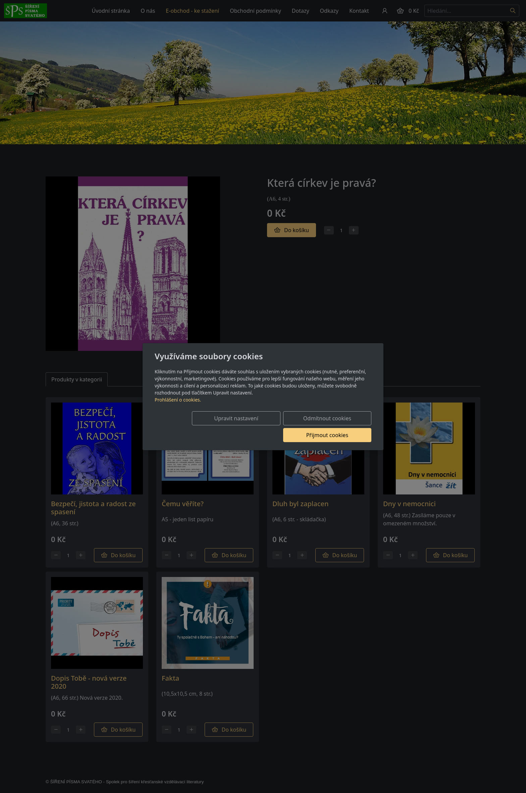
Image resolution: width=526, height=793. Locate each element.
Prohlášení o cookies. (178, 408)
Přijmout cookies (339, 426)
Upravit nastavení (205, 426)
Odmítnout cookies (272, 426)
